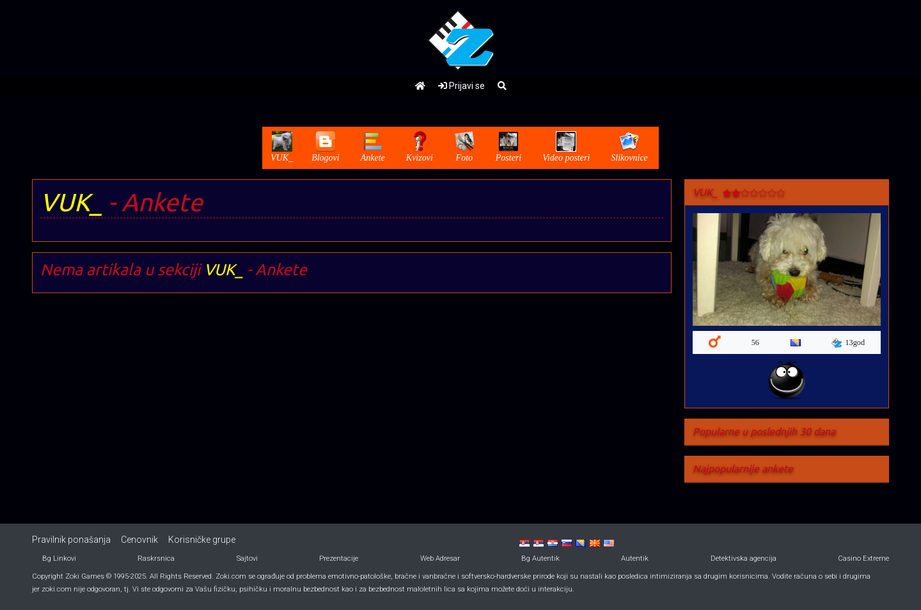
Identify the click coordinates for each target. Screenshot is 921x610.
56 (755, 342)
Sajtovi (247, 558)
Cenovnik (139, 539)
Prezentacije (338, 558)
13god (848, 343)
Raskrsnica (156, 558)
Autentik (635, 558)
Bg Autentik (540, 558)
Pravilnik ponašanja (71, 539)
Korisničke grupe (201, 539)
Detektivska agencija (743, 558)
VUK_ (71, 202)
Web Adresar (440, 558)
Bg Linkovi (59, 558)
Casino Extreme (863, 558)
